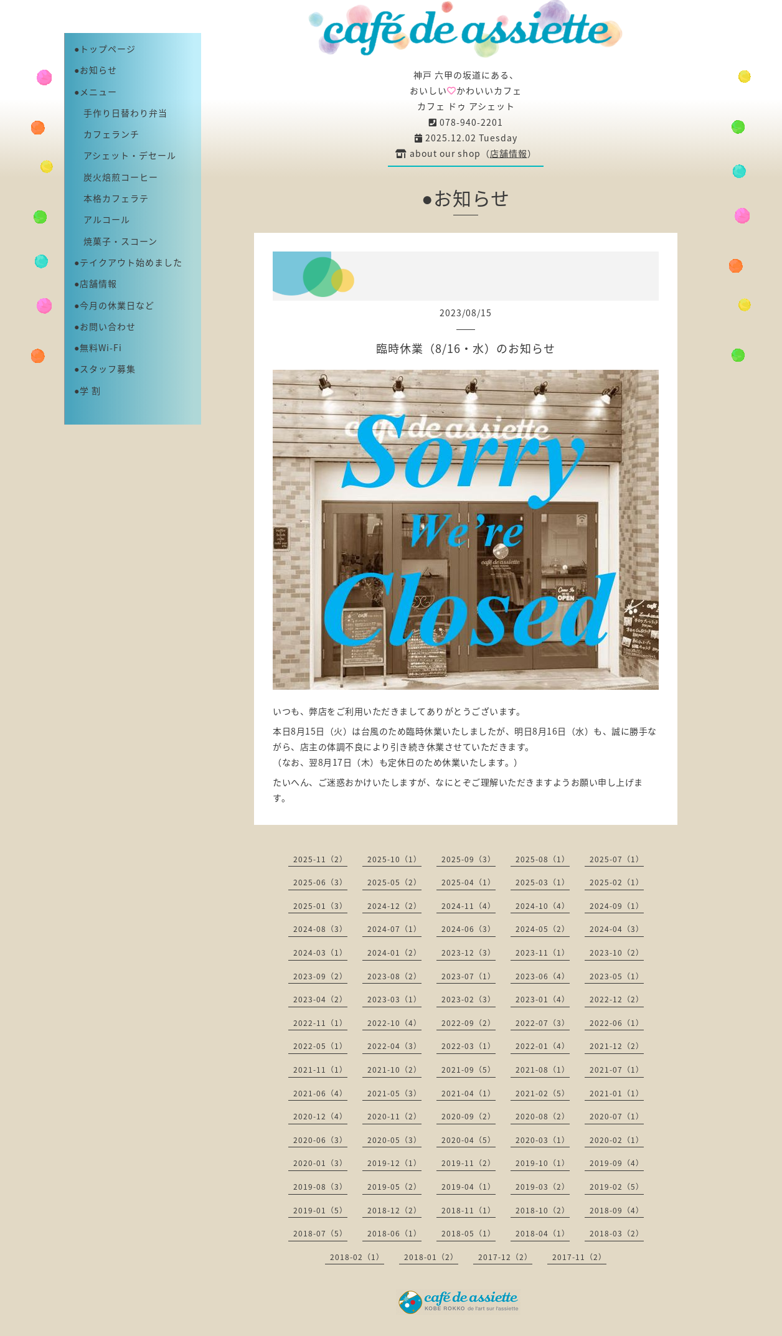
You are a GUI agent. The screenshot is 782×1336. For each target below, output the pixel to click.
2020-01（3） (320, 1163)
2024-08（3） (320, 928)
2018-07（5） (320, 1233)
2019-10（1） (543, 1163)
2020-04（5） (468, 1139)
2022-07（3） (543, 1022)
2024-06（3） (468, 928)
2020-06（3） (320, 1139)
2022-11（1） (320, 1022)
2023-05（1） (617, 976)
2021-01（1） (617, 1093)
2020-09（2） (468, 1116)
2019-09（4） (617, 1163)
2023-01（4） (543, 999)
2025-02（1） (617, 882)
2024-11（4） (468, 905)
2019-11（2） (468, 1163)
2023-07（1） (468, 976)
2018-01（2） (431, 1257)
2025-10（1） (394, 859)
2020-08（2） (543, 1116)
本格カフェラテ (111, 198)
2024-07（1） (394, 928)
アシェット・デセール (125, 155)
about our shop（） (466, 153)
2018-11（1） (468, 1210)
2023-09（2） (320, 976)
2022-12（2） (617, 999)
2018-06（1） (394, 1233)
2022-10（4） (394, 1022)
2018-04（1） (543, 1233)
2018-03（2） (617, 1233)
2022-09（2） (468, 1022)
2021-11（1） (320, 1069)
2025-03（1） (543, 882)
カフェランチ (106, 134)
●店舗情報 (95, 283)
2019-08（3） (320, 1186)
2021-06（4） (320, 1093)
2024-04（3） (617, 928)
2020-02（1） (617, 1139)
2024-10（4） (543, 905)
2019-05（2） (394, 1186)
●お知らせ (95, 70)
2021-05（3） (394, 1093)
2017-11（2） (579, 1257)
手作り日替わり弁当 (120, 112)
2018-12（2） (394, 1210)
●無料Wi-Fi (98, 347)
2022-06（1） (617, 1022)
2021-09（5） (468, 1069)
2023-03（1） (394, 999)
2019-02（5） (617, 1186)
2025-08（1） (543, 859)
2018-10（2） (543, 1210)
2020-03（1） (543, 1139)
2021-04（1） (468, 1093)
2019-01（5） (320, 1210)
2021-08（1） (543, 1069)
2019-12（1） (394, 1163)
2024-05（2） (543, 928)
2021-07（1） (617, 1069)
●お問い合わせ (105, 326)
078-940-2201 (466, 122)
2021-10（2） (394, 1069)
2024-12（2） (394, 905)
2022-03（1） (468, 1045)
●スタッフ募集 (105, 368)
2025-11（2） (320, 859)
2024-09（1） (617, 905)
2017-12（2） (505, 1257)
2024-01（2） (394, 952)
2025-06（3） (320, 882)
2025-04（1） (468, 882)
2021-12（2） (617, 1045)
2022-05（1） (320, 1045)
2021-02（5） (543, 1093)
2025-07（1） (617, 859)
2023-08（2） (394, 976)
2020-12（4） (320, 1116)
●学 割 (87, 390)
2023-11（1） (543, 952)
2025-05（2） (394, 882)
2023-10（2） (617, 952)
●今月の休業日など (114, 305)
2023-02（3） (468, 999)
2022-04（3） (394, 1045)
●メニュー (95, 91)
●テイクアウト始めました (128, 262)
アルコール (102, 219)
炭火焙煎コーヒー (116, 177)
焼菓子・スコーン (116, 241)
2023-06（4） (543, 976)
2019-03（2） (543, 1186)
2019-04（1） (468, 1186)
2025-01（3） (320, 905)
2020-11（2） (394, 1116)
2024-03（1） (320, 952)
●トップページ (105, 48)
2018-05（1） (468, 1233)
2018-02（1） (357, 1257)
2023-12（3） (468, 952)
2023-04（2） (320, 999)
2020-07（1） (617, 1116)
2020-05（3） (394, 1139)
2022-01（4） (543, 1045)
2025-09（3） (468, 859)
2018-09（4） (617, 1210)
